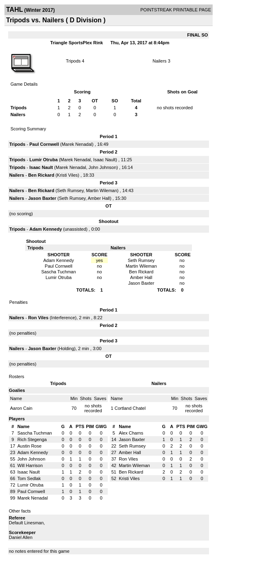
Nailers (159, 60)
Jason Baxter (42, 198)
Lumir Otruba (43, 159)
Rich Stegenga (32, 439)
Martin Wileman (101, 190)
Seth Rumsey (70, 190)
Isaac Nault (104, 159)
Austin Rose (29, 446)
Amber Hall (99, 198)
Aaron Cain (21, 408)
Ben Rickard (41, 175)
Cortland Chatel (130, 408)
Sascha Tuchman (34, 433)
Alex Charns (131, 433)
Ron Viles (38, 317)
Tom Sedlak (29, 478)
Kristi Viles (67, 175)
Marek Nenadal (77, 144)
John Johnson (103, 167)
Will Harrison (30, 465)
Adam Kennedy (45, 229)
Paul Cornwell (44, 144)
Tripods (73, 60)
